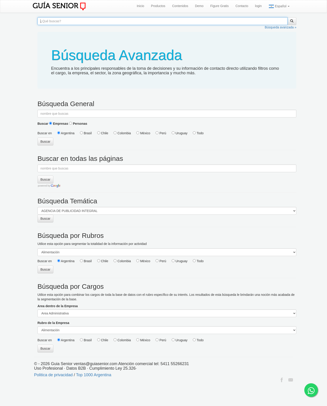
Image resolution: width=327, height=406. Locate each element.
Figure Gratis (219, 6)
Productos (158, 6)
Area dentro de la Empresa (57, 306)
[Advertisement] (82, 394)
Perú (161, 133)
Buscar (42, 123)
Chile (102, 133)
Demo (199, 6)
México (143, 133)
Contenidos (180, 6)
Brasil (86, 133)
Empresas (58, 123)
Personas (78, 123)
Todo (198, 133)
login (258, 6)
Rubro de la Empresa (53, 323)
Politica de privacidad (53, 375)
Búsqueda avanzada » (280, 27)
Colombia (122, 133)
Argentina (65, 133)
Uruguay (180, 133)
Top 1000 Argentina (93, 375)
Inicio (140, 6)
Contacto (241, 6)
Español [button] (279, 6)
